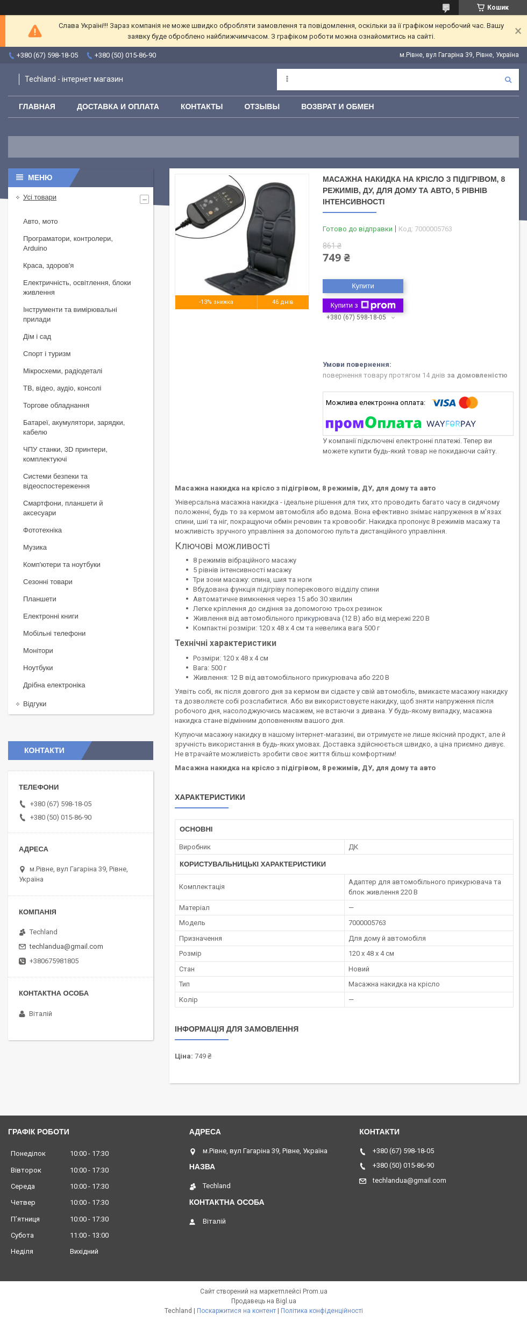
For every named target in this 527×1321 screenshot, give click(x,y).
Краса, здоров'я (48, 265)
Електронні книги (51, 616)
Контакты (202, 106)
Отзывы (262, 106)
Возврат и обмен (337, 106)
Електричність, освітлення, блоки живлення (77, 287)
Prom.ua (315, 1291)
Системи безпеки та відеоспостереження (56, 481)
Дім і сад (37, 336)
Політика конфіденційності (322, 1311)
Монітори (38, 651)
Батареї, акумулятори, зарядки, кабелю (74, 427)
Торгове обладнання (56, 405)
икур (311, 618)
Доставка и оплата (118, 106)
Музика (35, 547)
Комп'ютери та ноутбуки (62, 564)
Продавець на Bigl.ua (263, 1301)
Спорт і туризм (47, 354)
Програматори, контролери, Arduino (68, 243)
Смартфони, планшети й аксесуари (63, 508)
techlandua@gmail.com (66, 946)
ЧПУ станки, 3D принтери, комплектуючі (65, 454)
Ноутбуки (38, 668)
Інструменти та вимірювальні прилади (70, 314)
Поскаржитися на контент (236, 1311)
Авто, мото (40, 221)
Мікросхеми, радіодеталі (62, 371)
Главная (37, 106)
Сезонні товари (48, 582)
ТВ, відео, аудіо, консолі (62, 388)
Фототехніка (42, 530)
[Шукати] (508, 79)
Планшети (39, 599)
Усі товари (39, 197)
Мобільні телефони (54, 633)
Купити (363, 286)
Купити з (362, 305)
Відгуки (34, 704)
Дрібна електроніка (54, 685)
